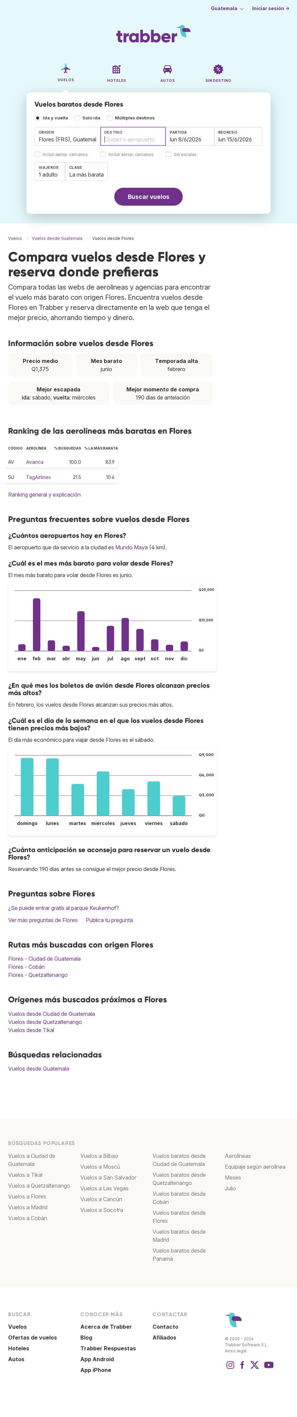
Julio (230, 1188)
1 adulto (48, 174)
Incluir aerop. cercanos (65, 154)
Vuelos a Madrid (27, 1207)
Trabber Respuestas (108, 1348)
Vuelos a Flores (27, 1196)
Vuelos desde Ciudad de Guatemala (51, 1013)
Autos (16, 1359)
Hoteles (18, 1348)
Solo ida (91, 117)
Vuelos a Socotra (101, 1210)
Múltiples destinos (135, 117)
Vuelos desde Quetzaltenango (45, 1022)
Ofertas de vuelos (32, 1337)
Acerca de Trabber (106, 1326)
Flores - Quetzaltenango (38, 975)
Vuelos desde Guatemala (38, 1068)
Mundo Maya (131, 547)
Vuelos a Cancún (101, 1199)
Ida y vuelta (55, 117)
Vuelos (17, 1326)
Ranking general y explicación (44, 494)
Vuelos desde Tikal (31, 1030)
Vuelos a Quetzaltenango (39, 1185)
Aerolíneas (238, 1155)
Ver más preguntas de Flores (43, 920)
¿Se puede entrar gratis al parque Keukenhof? (63, 908)
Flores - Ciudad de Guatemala (44, 958)
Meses (233, 1177)
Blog (86, 1337)
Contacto (165, 1326)
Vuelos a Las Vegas (104, 1188)
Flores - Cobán (26, 966)
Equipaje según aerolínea (255, 1166)
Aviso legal (235, 1350)
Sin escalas (185, 154)
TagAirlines (38, 477)
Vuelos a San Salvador (108, 1177)
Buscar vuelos (149, 196)
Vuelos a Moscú (100, 1166)
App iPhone (95, 1370)
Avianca (34, 462)
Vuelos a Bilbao (99, 1155)
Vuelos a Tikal (25, 1174)
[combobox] (67, 136)
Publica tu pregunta (109, 920)
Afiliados (164, 1337)
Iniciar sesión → (271, 8)
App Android (97, 1359)
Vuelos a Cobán (27, 1218)
